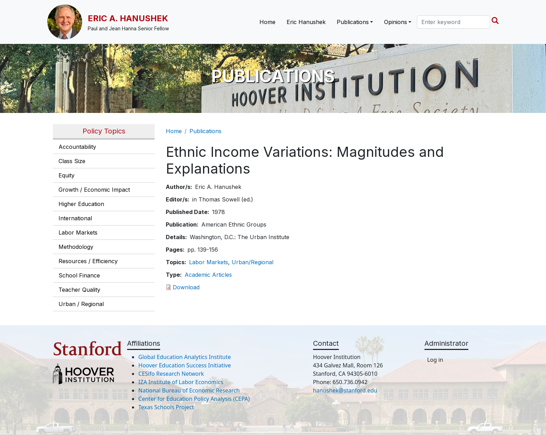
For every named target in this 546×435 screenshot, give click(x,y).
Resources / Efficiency (88, 261)
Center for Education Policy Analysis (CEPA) (194, 399)
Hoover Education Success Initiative (184, 365)
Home (267, 21)
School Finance (79, 275)
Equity (66, 175)
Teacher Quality (79, 289)
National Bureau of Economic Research (189, 390)
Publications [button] (353, 21)
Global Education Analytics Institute (184, 357)
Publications (205, 131)
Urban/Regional (252, 262)
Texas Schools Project (166, 407)
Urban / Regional (81, 303)
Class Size (71, 161)
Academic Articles (208, 274)
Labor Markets (78, 232)
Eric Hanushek (306, 21)
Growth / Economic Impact (94, 189)
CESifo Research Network (171, 373)
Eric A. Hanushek (128, 18)
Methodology (75, 246)
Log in (435, 360)
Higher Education (81, 203)
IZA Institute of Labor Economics (180, 382)
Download (186, 287)
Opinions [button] (395, 21)
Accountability (77, 146)
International (75, 218)
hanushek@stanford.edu (345, 390)
